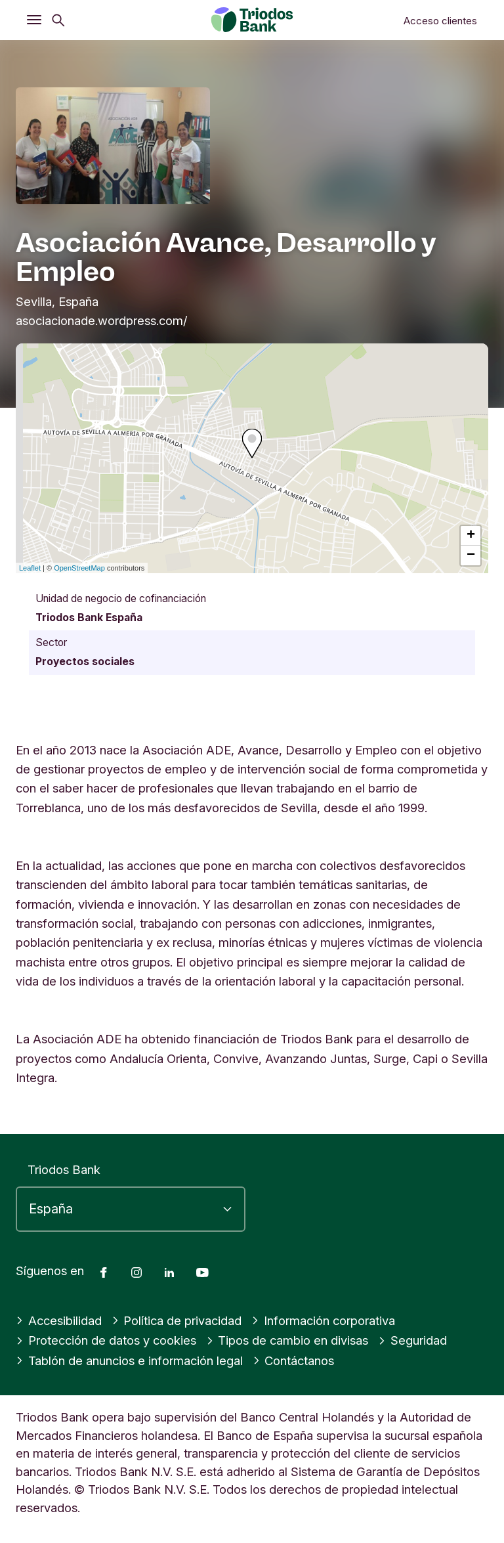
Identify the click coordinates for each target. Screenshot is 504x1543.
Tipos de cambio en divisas (287, 1340)
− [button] (471, 555)
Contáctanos (294, 1360)
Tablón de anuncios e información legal (129, 1360)
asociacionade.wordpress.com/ (102, 320)
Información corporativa (323, 1320)
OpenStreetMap (79, 568)
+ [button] (471, 536)
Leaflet (30, 568)
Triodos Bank (64, 1169)
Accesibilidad (59, 1320)
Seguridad (412, 1340)
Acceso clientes (440, 20)
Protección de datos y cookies (106, 1340)
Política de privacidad (177, 1320)
